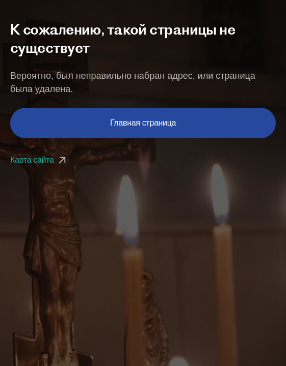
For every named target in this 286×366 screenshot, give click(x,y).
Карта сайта (39, 160)
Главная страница (143, 122)
